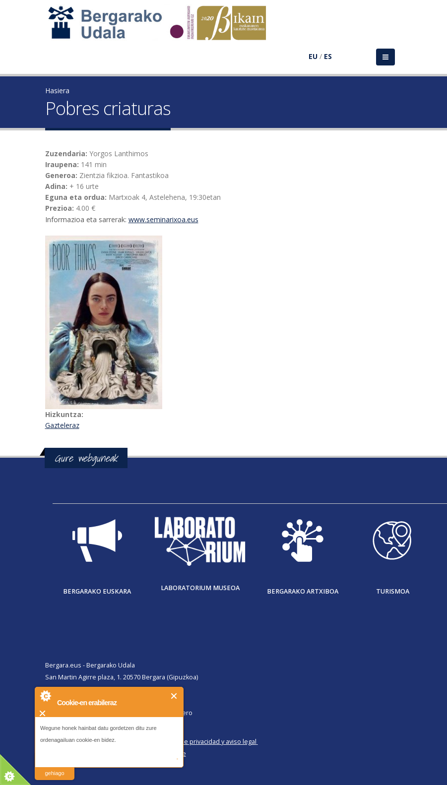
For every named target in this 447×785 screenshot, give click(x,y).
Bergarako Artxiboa (302, 591)
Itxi (174, 696)
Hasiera (57, 90)
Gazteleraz (62, 425)
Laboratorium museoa (200, 588)
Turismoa (392, 591)
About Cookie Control (45, 695)
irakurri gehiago (54, 767)
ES (328, 56)
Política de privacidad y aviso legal (207, 741)
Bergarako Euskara (97, 591)
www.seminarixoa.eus (163, 219)
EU (313, 56)
